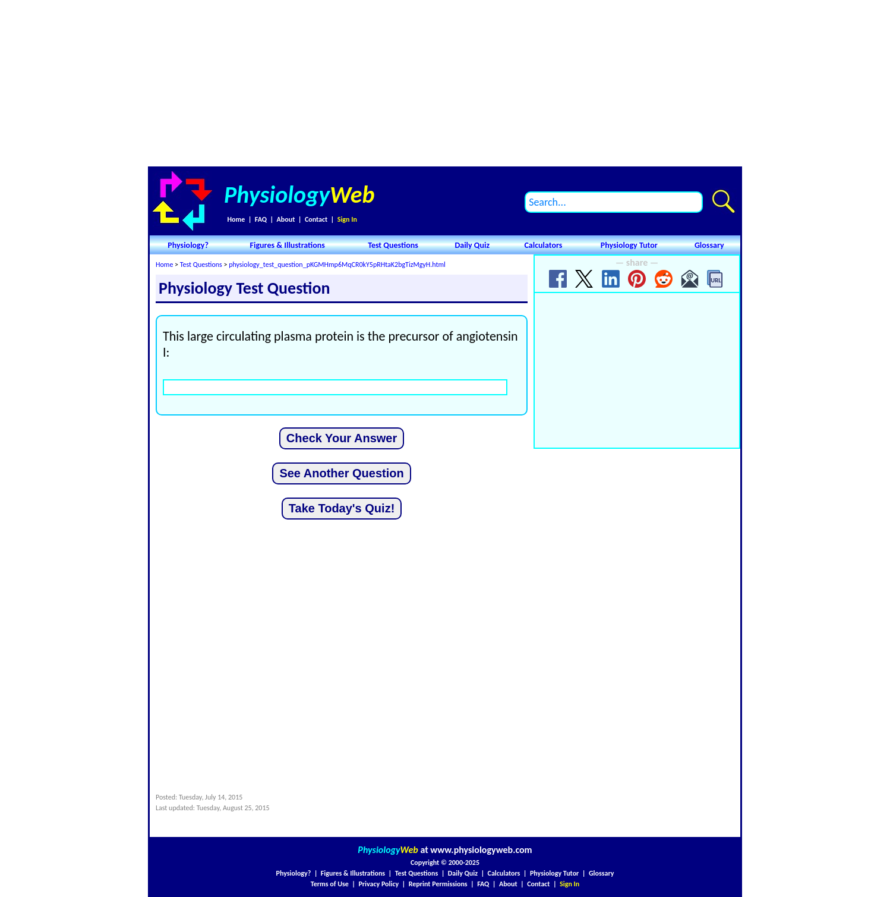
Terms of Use (330, 884)
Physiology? (188, 245)
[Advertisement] (445, 83)
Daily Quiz (472, 245)
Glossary (709, 245)
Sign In (347, 219)
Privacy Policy (378, 884)
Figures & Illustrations (287, 245)
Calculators (543, 245)
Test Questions (393, 245)
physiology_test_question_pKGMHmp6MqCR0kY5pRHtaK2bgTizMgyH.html (337, 264)
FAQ (261, 219)
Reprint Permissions (438, 884)
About (286, 219)
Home (236, 219)
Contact (316, 219)
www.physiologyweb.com (481, 849)
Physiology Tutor (629, 245)
